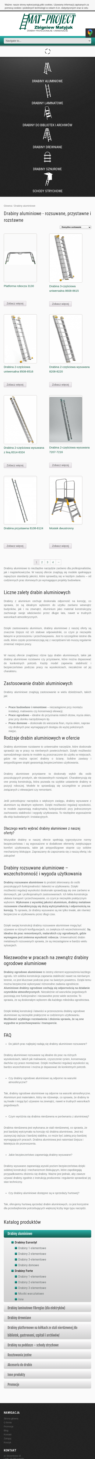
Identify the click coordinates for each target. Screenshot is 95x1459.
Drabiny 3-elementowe (32, 1249)
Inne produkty (16, 1364)
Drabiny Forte (24, 1260)
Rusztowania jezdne (20, 1344)
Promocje (13, 1374)
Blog (6, 1419)
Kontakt (8, 1423)
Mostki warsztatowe (31, 1283)
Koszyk (7, 1431)
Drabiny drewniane (19, 1307)
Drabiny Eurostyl (26, 1232)
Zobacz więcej (15, 292)
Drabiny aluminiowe (20, 1223)
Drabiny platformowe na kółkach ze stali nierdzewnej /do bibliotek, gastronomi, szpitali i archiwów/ (42, 1321)
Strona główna (11, 1407)
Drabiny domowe (28, 1254)
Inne (21, 1288)
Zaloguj (7, 1427)
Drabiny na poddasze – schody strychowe (33, 1335)
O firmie (8, 1411)
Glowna (8, 195)
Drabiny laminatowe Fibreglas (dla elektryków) (36, 1297)
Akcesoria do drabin (20, 1354)
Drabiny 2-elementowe (32, 1243)
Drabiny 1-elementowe (32, 1237)
